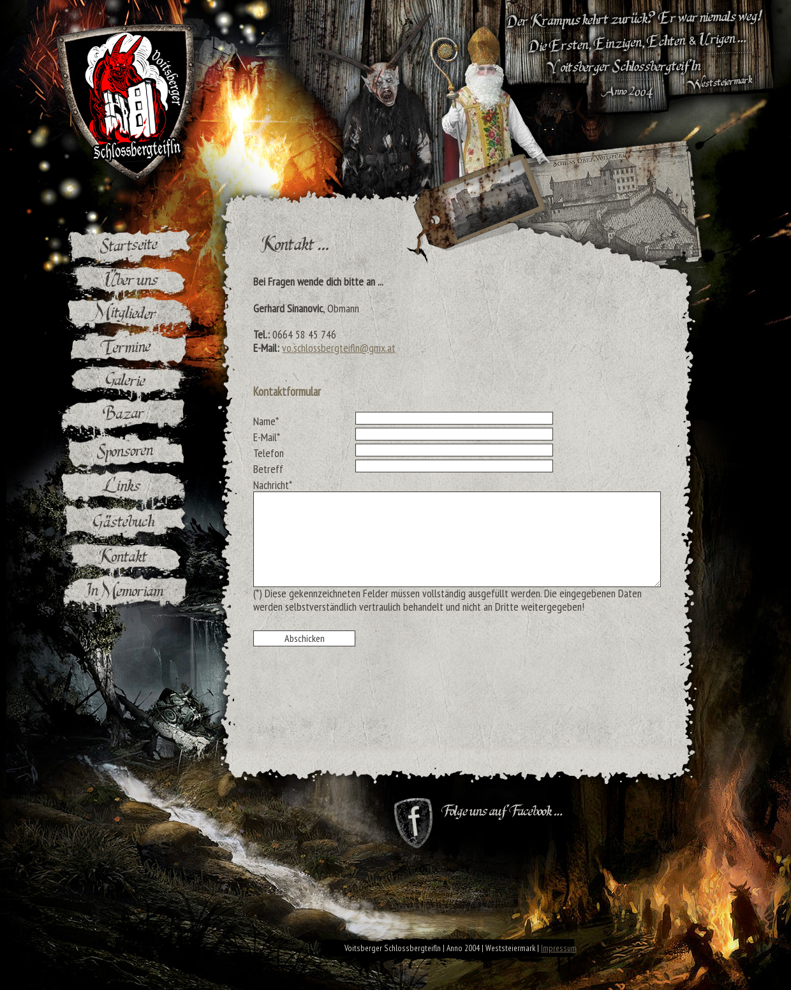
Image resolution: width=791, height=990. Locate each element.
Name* (266, 421)
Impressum (559, 948)
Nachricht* (272, 484)
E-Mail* (266, 437)
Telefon (268, 453)
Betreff (268, 469)
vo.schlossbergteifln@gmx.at (339, 347)
